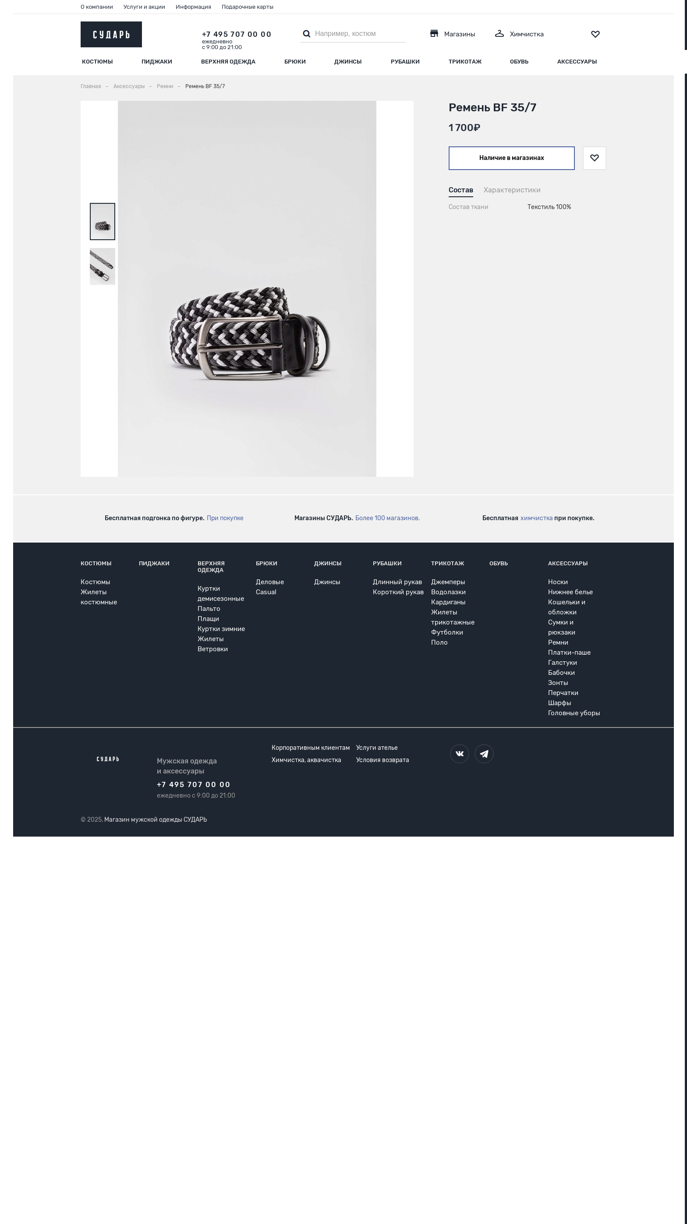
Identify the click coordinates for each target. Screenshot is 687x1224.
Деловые (270, 582)
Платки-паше (569, 652)
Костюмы (97, 61)
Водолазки (448, 592)
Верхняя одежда (228, 61)
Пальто (209, 609)
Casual (266, 592)
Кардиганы (448, 602)
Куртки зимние (221, 629)
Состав (461, 190)
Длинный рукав (397, 582)
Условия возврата (382, 760)
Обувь (519, 61)
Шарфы (559, 703)
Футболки (447, 632)
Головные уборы (574, 713)
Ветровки (213, 649)
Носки (558, 582)
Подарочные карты (247, 7)
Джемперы (448, 582)
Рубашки (405, 61)
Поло (439, 642)
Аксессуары (577, 61)
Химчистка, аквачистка (306, 760)
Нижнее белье (570, 592)
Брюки (295, 61)
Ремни (558, 642)
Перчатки (563, 693)
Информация (193, 7)
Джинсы (348, 61)
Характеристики (512, 190)
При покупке (225, 518)
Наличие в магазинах (511, 158)
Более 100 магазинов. (387, 518)
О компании (97, 7)
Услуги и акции (144, 7)
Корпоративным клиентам (311, 748)
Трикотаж (465, 61)
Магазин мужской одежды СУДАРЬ (155, 819)
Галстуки (562, 663)
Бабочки (561, 673)
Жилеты (211, 639)
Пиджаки (157, 61)
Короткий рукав (398, 592)
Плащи (208, 619)
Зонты (558, 683)
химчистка (537, 518)
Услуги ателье (377, 748)
